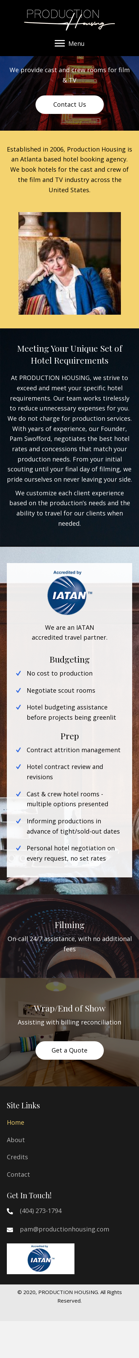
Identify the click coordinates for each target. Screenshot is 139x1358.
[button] (60, 43)
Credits (17, 1157)
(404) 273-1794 (40, 1210)
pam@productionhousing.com (64, 1229)
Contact (18, 1174)
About (16, 1140)
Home (15, 1122)
